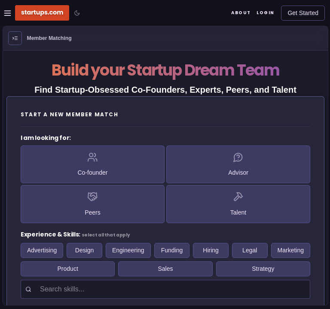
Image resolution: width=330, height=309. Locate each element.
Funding (172, 250)
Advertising (42, 250)
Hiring (211, 250)
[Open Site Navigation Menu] (7, 13)
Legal (249, 250)
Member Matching (49, 38)
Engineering (128, 250)
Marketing (291, 250)
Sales (165, 268)
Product (68, 268)
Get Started (302, 12)
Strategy (263, 268)
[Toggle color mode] (77, 13)
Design (84, 250)
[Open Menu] (15, 38)
